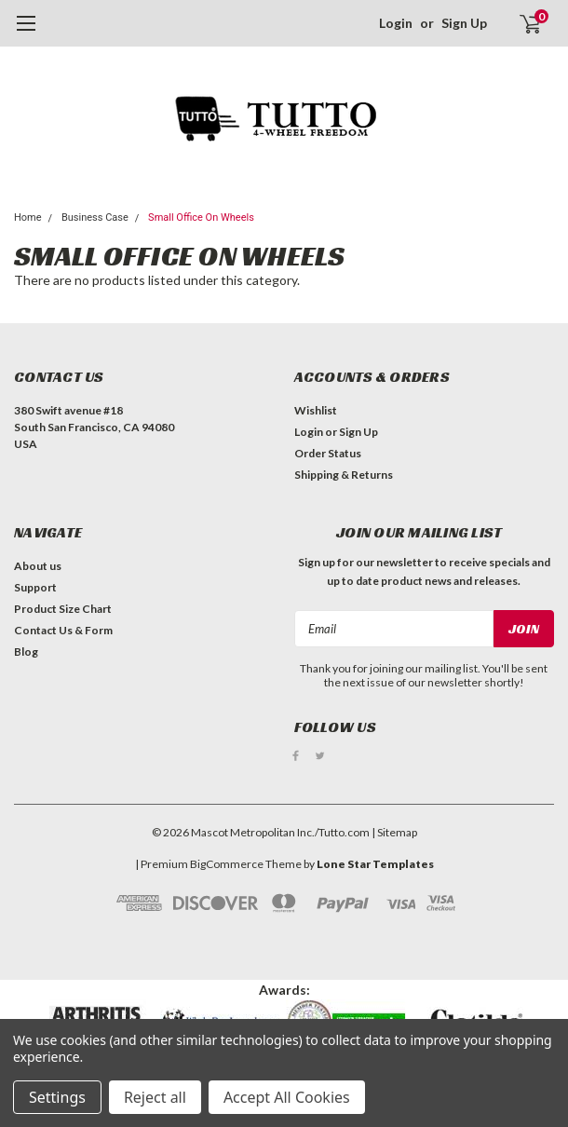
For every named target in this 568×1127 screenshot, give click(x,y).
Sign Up (464, 23)
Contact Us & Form (63, 630)
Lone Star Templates (375, 863)
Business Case (94, 217)
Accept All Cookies (286, 1097)
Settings (57, 1097)
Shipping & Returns (343, 475)
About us (37, 566)
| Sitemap (394, 831)
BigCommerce (227, 863)
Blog (26, 652)
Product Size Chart (63, 609)
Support (35, 587)
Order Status (327, 453)
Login (395, 23)
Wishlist (315, 410)
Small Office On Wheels (201, 217)
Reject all (155, 1097)
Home (28, 217)
